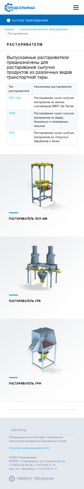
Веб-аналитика (44, 478)
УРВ (11, 133)
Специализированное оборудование (43, 29)
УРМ (12, 113)
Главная (9, 29)
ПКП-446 (15, 98)
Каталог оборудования (27, 21)
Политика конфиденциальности (29, 448)
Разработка (24, 478)
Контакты (18, 430)
